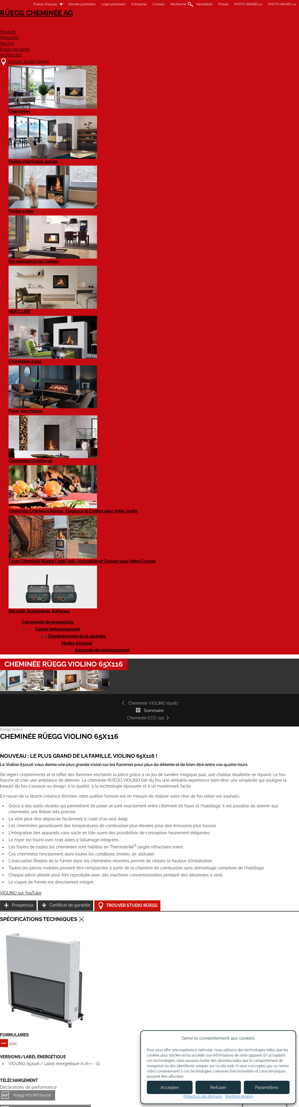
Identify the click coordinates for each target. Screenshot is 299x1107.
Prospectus (240, 450)
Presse (212, 4)
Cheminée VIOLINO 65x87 (41, 233)
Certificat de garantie (250, 465)
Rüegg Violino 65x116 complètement (54, 604)
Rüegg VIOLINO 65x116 (43, 570)
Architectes (271, 25)
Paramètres (266, 1087)
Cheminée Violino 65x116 (44, 665)
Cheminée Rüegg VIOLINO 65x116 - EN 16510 (60, 584)
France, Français (30, 4)
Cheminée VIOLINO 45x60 (44, 813)
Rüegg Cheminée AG (40, 22)
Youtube (268, 989)
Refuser (218, 1087)
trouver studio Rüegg (44, 991)
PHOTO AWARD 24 (271, 4)
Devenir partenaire (71, 4)
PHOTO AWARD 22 (237, 4)
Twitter (268, 1020)
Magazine (146, 25)
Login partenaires (163, 1013)
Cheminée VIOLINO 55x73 (232, 813)
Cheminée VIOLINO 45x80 (138, 813)
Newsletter (193, 4)
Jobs (97, 1003)
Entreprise (128, 4)
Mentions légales (117, 1097)
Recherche (167, 4)
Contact (148, 4)
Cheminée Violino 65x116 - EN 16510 (53, 679)
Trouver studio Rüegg (255, 480)
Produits (110, 25)
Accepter (169, 1087)
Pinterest (268, 1010)
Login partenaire (103, 4)
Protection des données (202, 1096)
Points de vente (223, 25)
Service (180, 25)
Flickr (268, 1000)
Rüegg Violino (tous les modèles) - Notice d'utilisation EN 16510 (75, 700)
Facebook (284, 989)
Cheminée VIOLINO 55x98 (44, 911)
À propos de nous (109, 997)
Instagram (284, 1000)
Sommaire (156, 233)
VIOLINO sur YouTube (31, 484)
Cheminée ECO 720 (264, 233)
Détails (24, 847)
